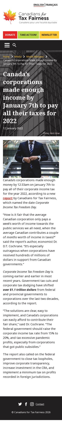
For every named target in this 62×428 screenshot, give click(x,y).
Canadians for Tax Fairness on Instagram (32, 404)
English (39, 4)
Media (17, 56)
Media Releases (35, 56)
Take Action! (28, 34)
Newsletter (49, 34)
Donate (10, 34)
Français (52, 4)
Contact (40, 404)
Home (6, 56)
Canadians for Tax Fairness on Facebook (26, 404)
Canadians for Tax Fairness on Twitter (20, 404)
